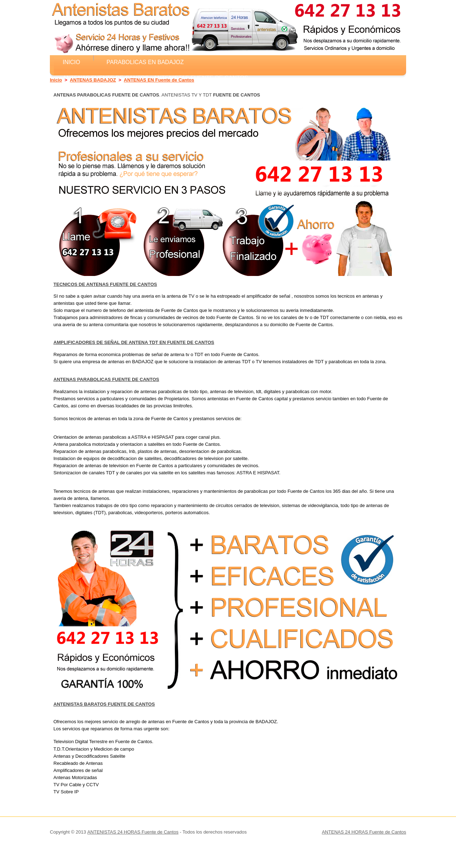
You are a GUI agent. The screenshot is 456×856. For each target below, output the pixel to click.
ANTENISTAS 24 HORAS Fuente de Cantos (132, 832)
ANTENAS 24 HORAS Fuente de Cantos (364, 832)
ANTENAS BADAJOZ (93, 80)
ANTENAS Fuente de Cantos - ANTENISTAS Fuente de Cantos (155, 77)
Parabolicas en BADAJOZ (145, 62)
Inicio (71, 62)
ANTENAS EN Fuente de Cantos (159, 80)
